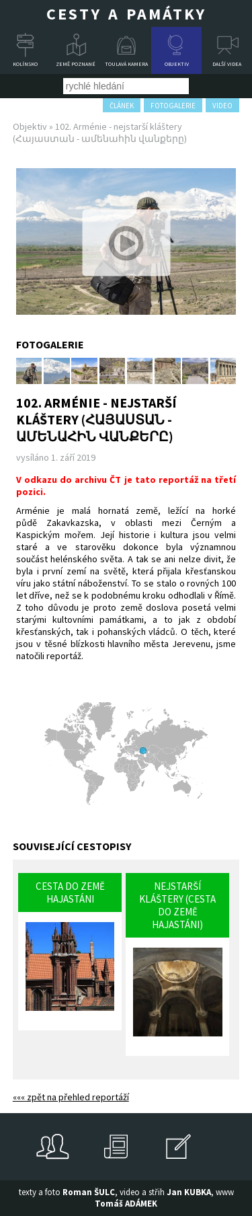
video (222, 105)
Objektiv (177, 64)
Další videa (226, 64)
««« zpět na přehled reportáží (71, 1097)
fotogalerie (173, 105)
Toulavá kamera (126, 64)
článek (122, 105)
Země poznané (75, 64)
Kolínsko (25, 64)
